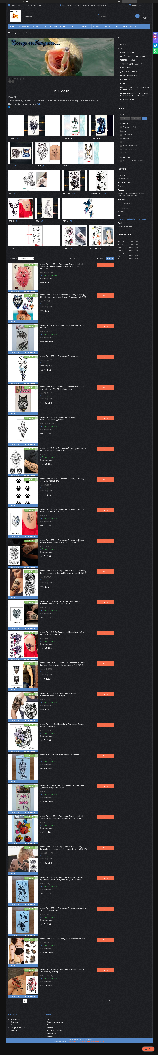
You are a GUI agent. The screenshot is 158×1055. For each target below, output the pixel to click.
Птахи (65, 221)
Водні (38, 221)
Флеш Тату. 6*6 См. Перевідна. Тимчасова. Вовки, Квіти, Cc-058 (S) (62, 725)
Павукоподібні (96, 193)
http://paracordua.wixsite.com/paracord (132, 219)
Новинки (14, 1030)
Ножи (117, 27)
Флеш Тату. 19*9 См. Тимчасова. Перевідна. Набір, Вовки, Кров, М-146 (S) (62, 633)
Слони (11, 249)
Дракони (67, 193)
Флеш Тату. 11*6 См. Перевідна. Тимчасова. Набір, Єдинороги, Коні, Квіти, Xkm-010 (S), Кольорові (62, 878)
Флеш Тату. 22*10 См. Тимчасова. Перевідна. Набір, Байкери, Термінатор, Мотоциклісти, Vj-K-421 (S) (62, 663)
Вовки (11, 138)
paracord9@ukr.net (125, 226)
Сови (11, 166)
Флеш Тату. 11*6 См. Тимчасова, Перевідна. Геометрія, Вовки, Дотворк (59, 418)
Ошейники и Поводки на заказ (133, 56)
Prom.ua (90, 1039)
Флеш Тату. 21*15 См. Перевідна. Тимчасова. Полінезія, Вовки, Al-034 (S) (59, 694)
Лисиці (39, 166)
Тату (44, 27)
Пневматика (51, 1033)
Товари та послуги (19, 33)
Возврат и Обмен (127, 99)
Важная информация (129, 76)
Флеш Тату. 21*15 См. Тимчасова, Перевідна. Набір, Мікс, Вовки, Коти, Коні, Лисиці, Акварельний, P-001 (63, 295)
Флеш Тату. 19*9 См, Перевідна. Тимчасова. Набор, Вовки (62, 326)
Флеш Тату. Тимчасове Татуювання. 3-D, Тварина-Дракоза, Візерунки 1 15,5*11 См (62, 786)
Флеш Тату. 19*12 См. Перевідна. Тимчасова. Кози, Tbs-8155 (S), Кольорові (62, 970)
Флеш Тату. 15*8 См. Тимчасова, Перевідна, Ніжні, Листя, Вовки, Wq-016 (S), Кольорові (62, 387)
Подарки (96, 27)
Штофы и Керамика (131, 27)
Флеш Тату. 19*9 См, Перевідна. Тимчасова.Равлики (63, 939)
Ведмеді (67, 249)
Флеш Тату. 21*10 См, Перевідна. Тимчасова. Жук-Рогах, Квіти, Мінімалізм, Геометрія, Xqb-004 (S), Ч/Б (63, 848)
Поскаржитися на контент (76, 1041)
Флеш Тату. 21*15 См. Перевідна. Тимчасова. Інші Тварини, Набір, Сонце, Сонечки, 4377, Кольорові (61, 817)
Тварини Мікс (96, 249)
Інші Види (67, 138)
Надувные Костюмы (59, 27)
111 (71, 258)
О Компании (125, 68)
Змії (11, 193)
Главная (13, 27)
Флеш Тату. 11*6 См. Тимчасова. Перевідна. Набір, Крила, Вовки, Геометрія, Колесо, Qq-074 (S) (62, 541)
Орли (65, 166)
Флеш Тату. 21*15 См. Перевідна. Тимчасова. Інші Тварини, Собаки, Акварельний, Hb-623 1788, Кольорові (61, 266)
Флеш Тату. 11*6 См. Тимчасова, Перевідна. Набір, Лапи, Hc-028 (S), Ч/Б (62, 479)
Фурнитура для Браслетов (131, 64)
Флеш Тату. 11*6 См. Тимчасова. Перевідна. (59, 356)
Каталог (123, 44)
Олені (11, 221)
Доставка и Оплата (128, 72)
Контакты (14, 1022)
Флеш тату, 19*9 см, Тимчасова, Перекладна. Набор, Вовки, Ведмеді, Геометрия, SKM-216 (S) (63, 449)
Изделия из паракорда (28, 27)
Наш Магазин (126, 79)
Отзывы (123, 83)
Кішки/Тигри (96, 138)
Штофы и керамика (54, 1030)
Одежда (85, 27)
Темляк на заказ (127, 60)
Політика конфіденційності (95, 1041)
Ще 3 (124, 153)
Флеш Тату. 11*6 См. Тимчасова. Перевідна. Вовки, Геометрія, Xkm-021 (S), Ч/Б (62, 510)
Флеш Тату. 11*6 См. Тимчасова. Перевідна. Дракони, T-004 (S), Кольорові (63, 909)
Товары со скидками (19, 1028)
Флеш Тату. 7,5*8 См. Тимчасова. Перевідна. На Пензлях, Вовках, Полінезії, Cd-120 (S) (60, 602)
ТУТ (100, 100)
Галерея (101, 258)
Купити (105, 265)
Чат (148, 1049)
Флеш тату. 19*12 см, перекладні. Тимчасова (59, 755)
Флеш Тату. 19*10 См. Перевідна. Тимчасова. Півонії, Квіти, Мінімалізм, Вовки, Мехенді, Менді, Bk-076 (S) (63, 571)
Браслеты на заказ (128, 52)
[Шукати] (137, 16)
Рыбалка (73, 27)
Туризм (107, 27)
